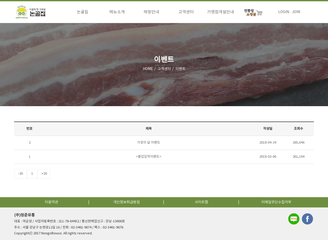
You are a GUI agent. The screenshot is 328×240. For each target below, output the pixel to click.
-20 (20, 174)
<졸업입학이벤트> (148, 157)
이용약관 (51, 202)
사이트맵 (201, 202)
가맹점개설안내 (220, 12)
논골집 (82, 12)
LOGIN (283, 12)
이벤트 (181, 69)
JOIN (296, 12)
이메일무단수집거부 (276, 202)
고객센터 (186, 12)
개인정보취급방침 (126, 202)
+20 (44, 174)
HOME (148, 69)
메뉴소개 (117, 12)
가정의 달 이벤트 (148, 143)
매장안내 (151, 12)
